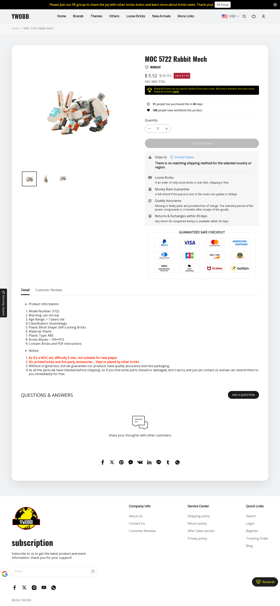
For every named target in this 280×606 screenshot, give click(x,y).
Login (250, 523)
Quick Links (255, 506)
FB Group (223, 4)
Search (251, 516)
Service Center (198, 506)
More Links (186, 16)
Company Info (139, 506)
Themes (96, 16)
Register (252, 531)
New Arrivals (161, 16)
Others (114, 16)
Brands (78, 16)
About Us (136, 516)
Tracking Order (257, 538)
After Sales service (201, 531)
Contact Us (137, 523)
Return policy (197, 523)
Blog (249, 546)
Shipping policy (199, 516)
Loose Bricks (135, 16)
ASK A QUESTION (243, 394)
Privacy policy (197, 538)
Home (61, 16)
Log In (175, 91)
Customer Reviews (142, 531)
